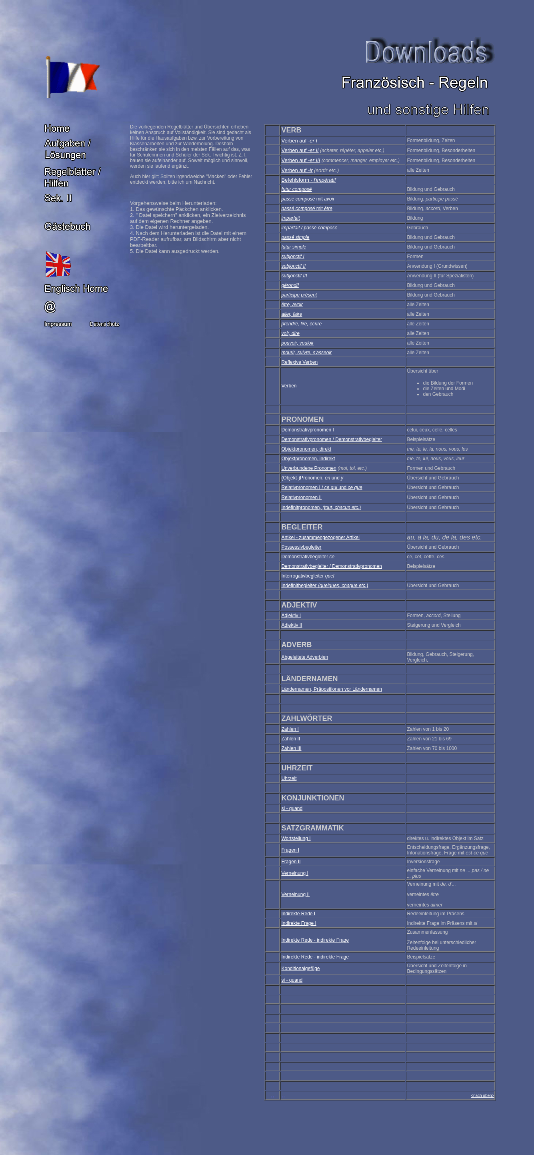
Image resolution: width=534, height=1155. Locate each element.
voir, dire (290, 333)
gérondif (289, 285)
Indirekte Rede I (298, 913)
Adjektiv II (291, 625)
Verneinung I (294, 873)
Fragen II (290, 861)
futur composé (296, 189)
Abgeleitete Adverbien (304, 657)
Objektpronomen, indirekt (308, 458)
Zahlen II (290, 739)
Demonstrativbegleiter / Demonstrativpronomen (331, 566)
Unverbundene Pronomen (308, 468)
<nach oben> (482, 1095)
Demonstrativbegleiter (307, 556)
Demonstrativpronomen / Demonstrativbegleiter (331, 439)
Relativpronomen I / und (321, 487)
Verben (288, 386)
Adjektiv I (291, 615)
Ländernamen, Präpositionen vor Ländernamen (331, 689)
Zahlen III (291, 748)
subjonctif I (292, 256)
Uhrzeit (288, 778)
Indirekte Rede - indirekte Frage (315, 940)
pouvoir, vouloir (297, 343)
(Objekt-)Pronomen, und (312, 478)
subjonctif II (293, 266)
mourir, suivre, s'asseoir (306, 352)
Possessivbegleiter (301, 547)
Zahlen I (289, 729)
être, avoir (291, 304)
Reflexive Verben (299, 362)
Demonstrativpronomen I (307, 430)
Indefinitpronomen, (321, 507)
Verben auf (299, 141)
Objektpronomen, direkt (306, 449)
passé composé (298, 199)
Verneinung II (295, 894)
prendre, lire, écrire (301, 324)
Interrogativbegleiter (307, 576)
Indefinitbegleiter (324, 585)
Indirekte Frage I (298, 923)
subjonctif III (294, 276)
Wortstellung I (295, 838)
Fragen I (290, 850)
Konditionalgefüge (300, 968)
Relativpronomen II (301, 497)
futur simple (293, 247)
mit (325, 199)
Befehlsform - (308, 180)
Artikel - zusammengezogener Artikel (320, 537)
